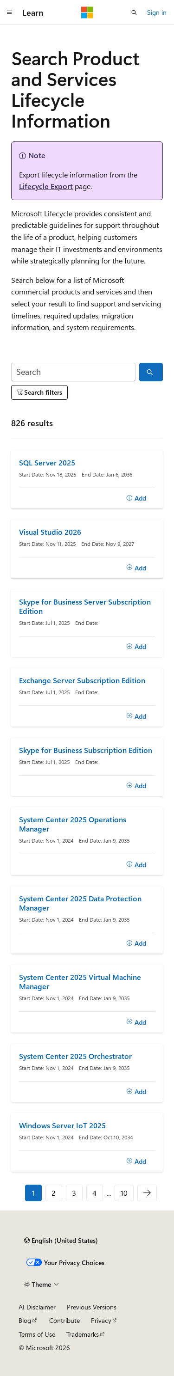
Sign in (157, 12)
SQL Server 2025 (47, 462)
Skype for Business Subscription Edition (85, 750)
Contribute (64, 1320)
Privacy (101, 1320)
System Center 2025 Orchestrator (75, 1056)
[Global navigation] (9, 12)
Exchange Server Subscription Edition (82, 680)
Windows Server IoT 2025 (62, 1125)
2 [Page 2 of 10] (54, 1193)
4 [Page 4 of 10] (94, 1193)
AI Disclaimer (37, 1307)
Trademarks (82, 1334)
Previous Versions (91, 1307)
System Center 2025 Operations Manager (72, 824)
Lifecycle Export (46, 186)
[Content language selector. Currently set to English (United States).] (61, 1240)
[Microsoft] (87, 12)
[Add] (136, 498)
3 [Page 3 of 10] (74, 1193)
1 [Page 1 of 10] (33, 1193)
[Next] (147, 1193)
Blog (25, 1320)
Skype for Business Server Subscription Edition (85, 606)
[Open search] (134, 12)
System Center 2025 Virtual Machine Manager (80, 981)
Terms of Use (37, 1334)
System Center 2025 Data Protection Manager (80, 903)
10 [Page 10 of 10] (124, 1193)
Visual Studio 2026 (50, 532)
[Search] (73, 372)
